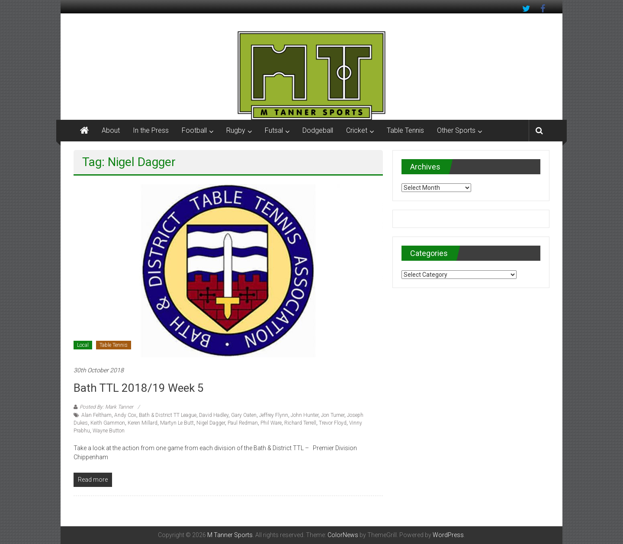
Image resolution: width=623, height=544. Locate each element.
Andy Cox (125, 415)
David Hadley (213, 415)
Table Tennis (405, 130)
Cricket (356, 130)
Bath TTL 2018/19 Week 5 (139, 387)
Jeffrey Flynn (273, 415)
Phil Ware (271, 423)
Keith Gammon (107, 423)
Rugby (235, 130)
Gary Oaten (244, 415)
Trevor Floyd (333, 423)
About (111, 130)
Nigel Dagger (210, 423)
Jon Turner (332, 415)
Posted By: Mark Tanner (106, 407)
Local (83, 345)
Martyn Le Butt (177, 423)
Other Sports (456, 130)
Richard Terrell (300, 423)
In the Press (151, 130)
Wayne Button (109, 431)
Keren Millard (142, 423)
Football (194, 130)
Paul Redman (243, 423)
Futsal (274, 130)
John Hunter (304, 415)
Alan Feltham (96, 415)
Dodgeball (317, 130)
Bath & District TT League (167, 415)
